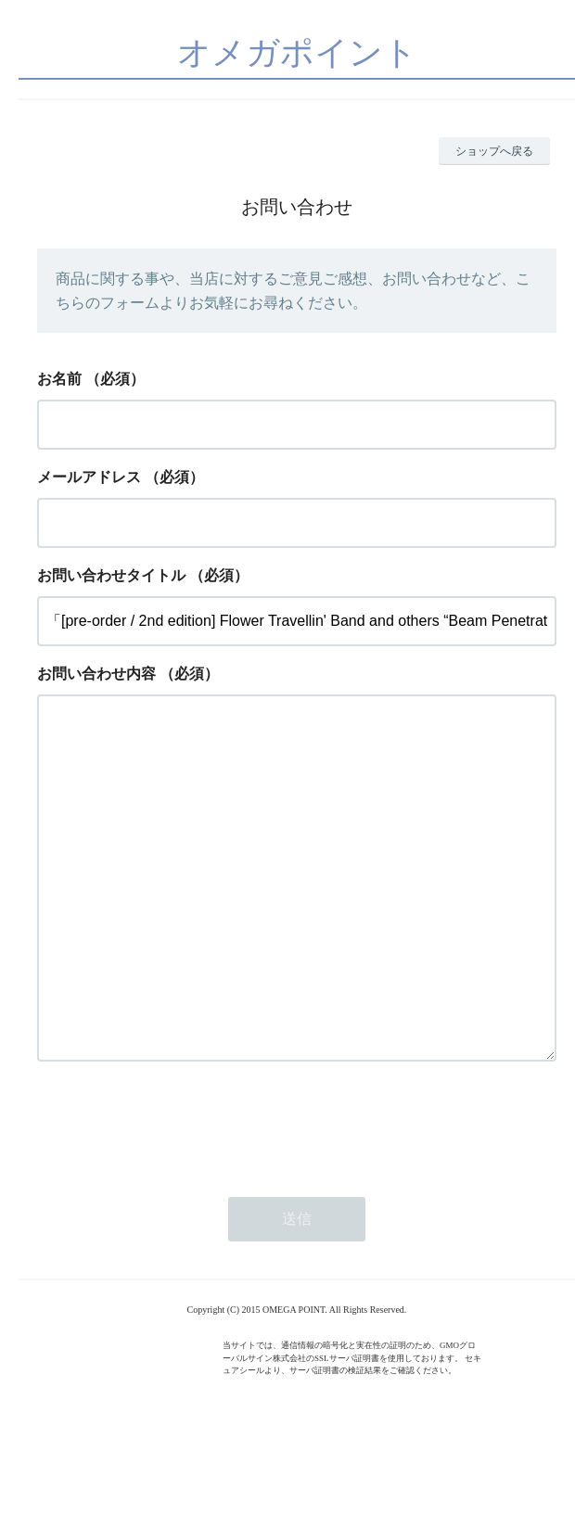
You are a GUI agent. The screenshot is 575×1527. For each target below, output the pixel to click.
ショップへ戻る (494, 151)
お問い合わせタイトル (111, 575)
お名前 (59, 379)
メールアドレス (89, 477)
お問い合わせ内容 (96, 673)
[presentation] (178, 1198)
